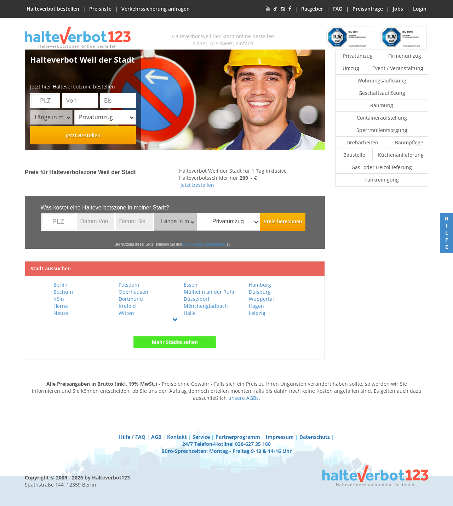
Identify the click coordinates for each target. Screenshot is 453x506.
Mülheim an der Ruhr (209, 291)
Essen (190, 284)
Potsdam (129, 284)
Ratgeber (312, 8)
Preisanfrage (367, 8)
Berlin (60, 284)
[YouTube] (268, 9)
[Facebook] (290, 9)
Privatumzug (106, 117)
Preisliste (100, 8)
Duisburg (260, 291)
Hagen (256, 306)
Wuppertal (261, 298)
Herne (60, 306)
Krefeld (127, 306)
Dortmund (131, 298)
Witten (126, 313)
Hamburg (260, 284)
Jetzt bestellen (197, 185)
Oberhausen (133, 291)
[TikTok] (275, 9)
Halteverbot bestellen (53, 8)
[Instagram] (283, 9)
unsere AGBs (243, 398)
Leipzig (257, 313)
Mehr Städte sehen (175, 342)
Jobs (398, 8)
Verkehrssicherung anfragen (155, 8)
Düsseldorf (197, 298)
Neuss (60, 313)
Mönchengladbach (206, 306)
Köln (58, 298)
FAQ (338, 8)
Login (419, 8)
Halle (190, 313)
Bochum (63, 291)
